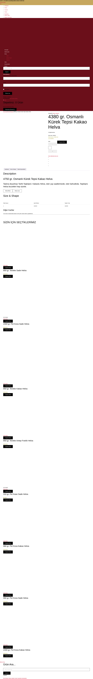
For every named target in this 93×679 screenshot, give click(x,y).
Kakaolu (11, 111)
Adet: (49, 141)
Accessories (24, 678)
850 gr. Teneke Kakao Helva (15, 389)
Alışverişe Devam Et (10, 109)
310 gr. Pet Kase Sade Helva (15, 494)
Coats (16, 678)
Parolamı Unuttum (7, 96)
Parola (4, 82)
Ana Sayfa (5, 111)
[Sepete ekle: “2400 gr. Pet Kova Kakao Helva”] (8, 647)
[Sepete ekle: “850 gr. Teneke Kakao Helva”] (8, 385)
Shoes (10, 678)
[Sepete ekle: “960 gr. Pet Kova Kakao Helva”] (8, 543)
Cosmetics (19, 678)
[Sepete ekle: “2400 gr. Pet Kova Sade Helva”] (8, 321)
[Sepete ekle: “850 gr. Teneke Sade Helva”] (8, 267)
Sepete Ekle (62, 142)
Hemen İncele (3, 2)
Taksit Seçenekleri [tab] (21, 169)
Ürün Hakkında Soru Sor (53, 156)
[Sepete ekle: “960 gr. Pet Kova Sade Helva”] (8, 595)
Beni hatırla (6, 89)
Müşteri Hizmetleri (8, 17)
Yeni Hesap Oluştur (14, 98)
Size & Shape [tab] (13, 169)
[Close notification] (1, 4)
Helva (9, 111)
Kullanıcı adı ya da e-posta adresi (10, 75)
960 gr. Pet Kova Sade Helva (15, 598)
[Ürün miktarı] (50, 147)
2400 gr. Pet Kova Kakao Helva (16, 650)
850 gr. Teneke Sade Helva (14, 270)
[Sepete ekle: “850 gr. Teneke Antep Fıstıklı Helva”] (8, 437)
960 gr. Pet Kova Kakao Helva (16, 546)
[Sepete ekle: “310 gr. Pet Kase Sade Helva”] (8, 491)
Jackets (12, 678)
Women (6, 678)
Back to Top (2, 661)
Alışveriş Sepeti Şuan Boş (8, 106)
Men (4, 678)
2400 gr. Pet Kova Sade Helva (16, 324)
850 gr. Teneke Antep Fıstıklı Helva (18, 441)
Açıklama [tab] (7, 169)
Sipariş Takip (7, 15)
